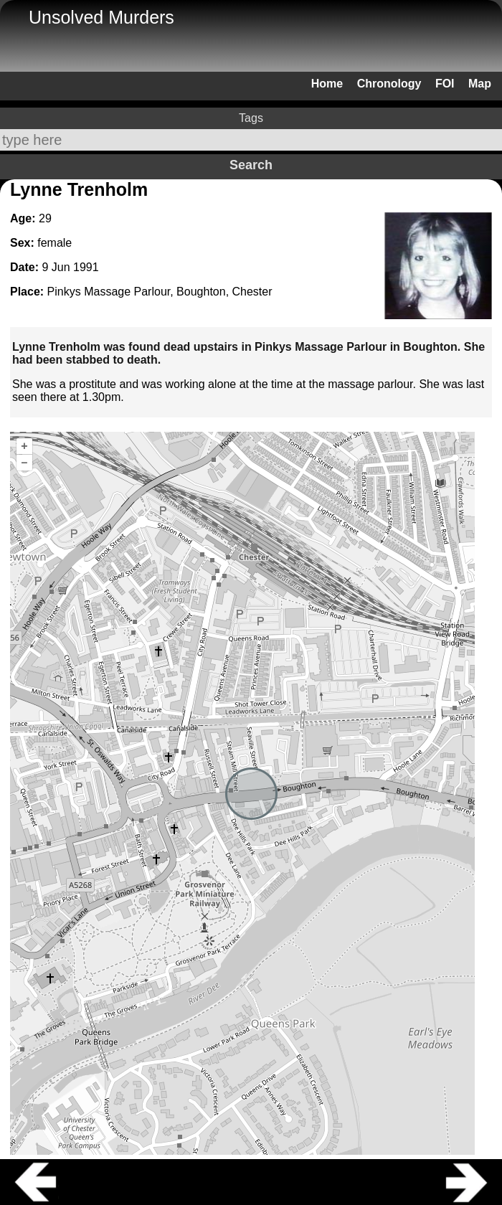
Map (479, 83)
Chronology (389, 83)
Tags (251, 118)
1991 (86, 267)
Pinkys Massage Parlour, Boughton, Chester (160, 291)
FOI (445, 83)
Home (327, 83)
